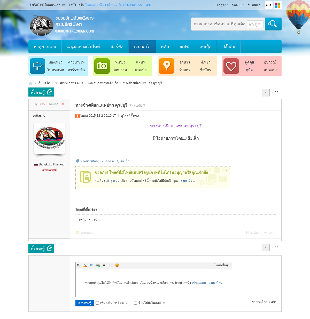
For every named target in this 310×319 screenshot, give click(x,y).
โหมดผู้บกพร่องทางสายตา (213, 3)
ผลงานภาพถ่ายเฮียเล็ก (103, 83)
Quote (104, 265)
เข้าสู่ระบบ (222, 5)
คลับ (165, 46)
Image (91, 265)
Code (110, 265)
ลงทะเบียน (238, 5)
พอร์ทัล (116, 46)
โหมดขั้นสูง (221, 265)
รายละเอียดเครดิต (264, 302)
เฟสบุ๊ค (205, 46)
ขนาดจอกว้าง (269, 5)
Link (97, 265)
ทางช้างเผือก (89, 161)
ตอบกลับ (87, 233)
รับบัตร (184, 70)
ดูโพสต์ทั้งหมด (130, 115)
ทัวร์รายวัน (76, 70)
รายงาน (269, 233)
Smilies (117, 265)
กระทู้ (253, 24)
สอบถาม (120, 70)
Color (84, 265)
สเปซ (184, 46)
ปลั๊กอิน (228, 46)
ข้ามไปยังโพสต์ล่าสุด (150, 303)
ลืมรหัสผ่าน (254, 5)
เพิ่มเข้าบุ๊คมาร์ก (73, 5)
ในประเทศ (55, 70)
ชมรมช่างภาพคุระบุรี (69, 83)
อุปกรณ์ (270, 62)
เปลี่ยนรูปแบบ (278, 5)
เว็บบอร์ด (142, 46)
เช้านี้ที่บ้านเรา (87, 220)
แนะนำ (141, 70)
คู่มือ (249, 70)
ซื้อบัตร (205, 70)
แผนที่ (140, 62)
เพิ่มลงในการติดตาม (112, 303)
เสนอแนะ (270, 70)
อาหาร (185, 62)
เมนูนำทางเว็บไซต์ (83, 46)
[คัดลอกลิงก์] (137, 105)
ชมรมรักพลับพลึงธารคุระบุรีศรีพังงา (30, 83)
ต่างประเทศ (76, 63)
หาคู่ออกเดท (45, 46)
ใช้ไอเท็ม (252, 233)
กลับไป (275, 93)
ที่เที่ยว (120, 62)
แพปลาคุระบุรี (108, 161)
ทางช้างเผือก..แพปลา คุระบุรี (142, 83)
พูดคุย (249, 62)
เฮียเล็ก (124, 161)
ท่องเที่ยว (56, 62)
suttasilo (39, 115)
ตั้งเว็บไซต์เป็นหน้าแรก (44, 5)
